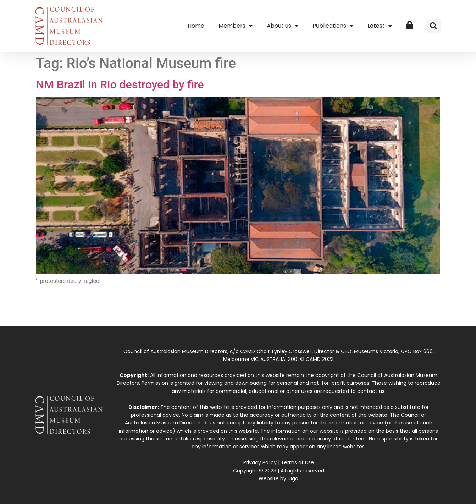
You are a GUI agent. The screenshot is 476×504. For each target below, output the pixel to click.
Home (196, 26)
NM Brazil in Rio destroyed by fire (120, 84)
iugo (293, 478)
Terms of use (297, 462)
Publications (332, 26)
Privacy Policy (260, 462)
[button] (433, 26)
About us (282, 26)
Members (235, 26)
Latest (379, 26)
